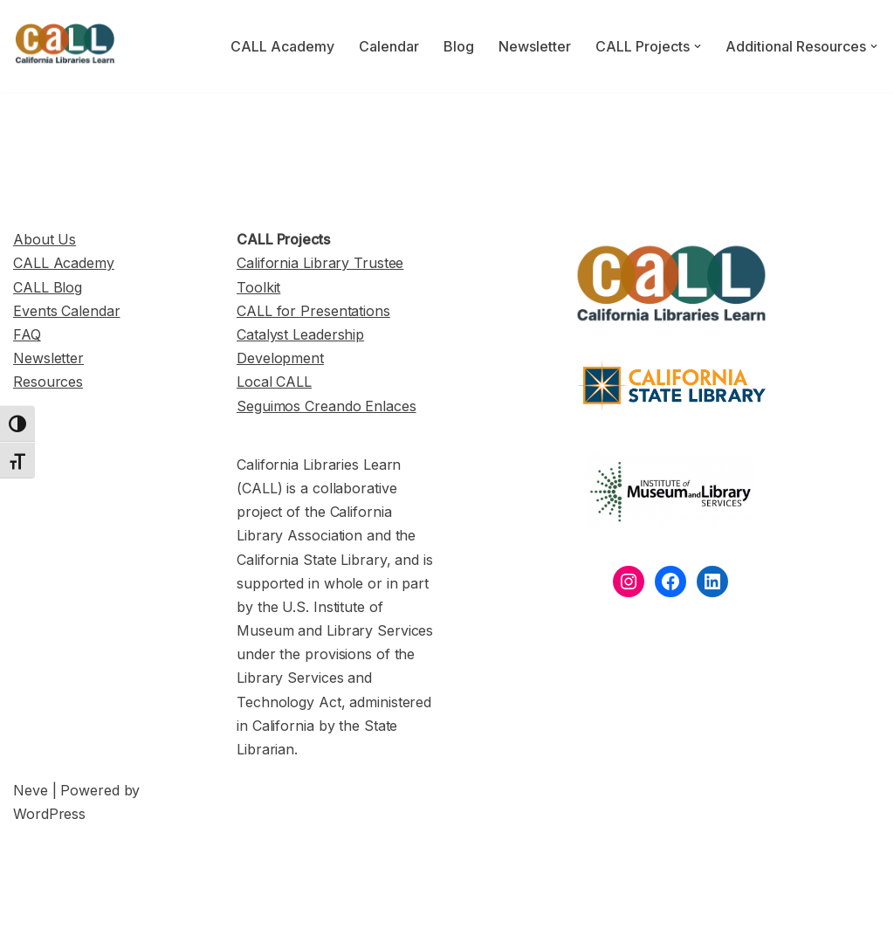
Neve (30, 790)
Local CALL (274, 381)
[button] (697, 46)
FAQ (27, 334)
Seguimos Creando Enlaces (326, 406)
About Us (44, 239)
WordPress (49, 814)
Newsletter (535, 46)
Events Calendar (66, 311)
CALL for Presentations (313, 311)
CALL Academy (282, 46)
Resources (48, 381)
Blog (459, 46)
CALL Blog (47, 287)
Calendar (389, 46)
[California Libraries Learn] (65, 46)
